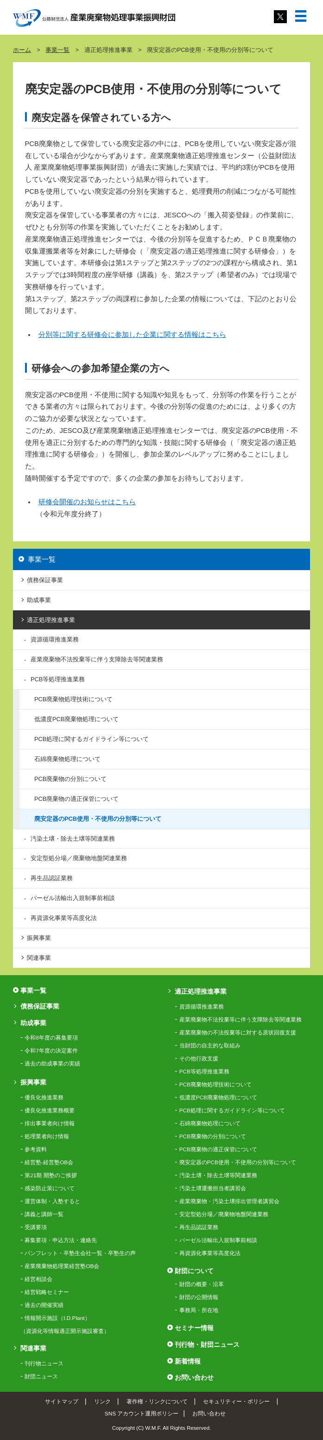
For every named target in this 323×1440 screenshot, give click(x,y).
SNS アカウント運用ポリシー (141, 1413)
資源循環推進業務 (55, 639)
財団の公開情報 (198, 1297)
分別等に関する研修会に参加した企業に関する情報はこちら (132, 334)
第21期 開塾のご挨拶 (50, 1175)
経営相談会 (38, 1279)
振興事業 (39, 937)
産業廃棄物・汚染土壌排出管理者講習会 (229, 1201)
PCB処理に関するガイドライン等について (91, 739)
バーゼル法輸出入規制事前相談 (73, 897)
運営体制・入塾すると (52, 1201)
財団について (194, 1271)
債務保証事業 (45, 580)
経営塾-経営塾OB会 (49, 1162)
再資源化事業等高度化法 (64, 917)
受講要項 (36, 1227)
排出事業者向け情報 (50, 1123)
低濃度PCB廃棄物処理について (76, 719)
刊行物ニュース (44, 1363)
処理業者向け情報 (47, 1136)
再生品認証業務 (52, 878)
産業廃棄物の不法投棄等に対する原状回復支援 (237, 1032)
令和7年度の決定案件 (51, 1050)
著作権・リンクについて (157, 1401)
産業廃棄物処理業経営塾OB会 (62, 1266)
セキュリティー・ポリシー (236, 1401)
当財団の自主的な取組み (210, 1045)
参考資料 (36, 1149)
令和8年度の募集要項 (51, 1037)
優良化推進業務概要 (50, 1110)
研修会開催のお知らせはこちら (87, 502)
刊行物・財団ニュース (207, 1344)
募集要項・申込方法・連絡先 (61, 1240)
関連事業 (39, 957)
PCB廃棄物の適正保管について (76, 798)
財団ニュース (41, 1376)
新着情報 (188, 1361)
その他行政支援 (198, 1058)
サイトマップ (61, 1401)
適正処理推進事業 (51, 619)
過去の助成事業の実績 (52, 1063)
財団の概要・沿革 (201, 1284)
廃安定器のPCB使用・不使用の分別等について (97, 818)
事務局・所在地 (198, 1310)
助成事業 (39, 599)
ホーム (22, 50)
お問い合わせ (194, 1377)
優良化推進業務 (44, 1097)
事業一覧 (57, 50)
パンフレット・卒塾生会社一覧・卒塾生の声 (80, 1253)
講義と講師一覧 (44, 1214)
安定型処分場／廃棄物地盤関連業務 (79, 858)
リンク (102, 1401)
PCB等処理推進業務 (58, 679)
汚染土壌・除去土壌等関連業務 (73, 838)
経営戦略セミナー (47, 1292)
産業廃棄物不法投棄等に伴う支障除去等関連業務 (97, 659)
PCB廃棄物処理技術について (73, 699)
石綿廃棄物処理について (67, 758)
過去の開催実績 (44, 1305)
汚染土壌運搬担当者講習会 (212, 1188)
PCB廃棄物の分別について (70, 778)
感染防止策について (50, 1188)
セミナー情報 (194, 1328)
